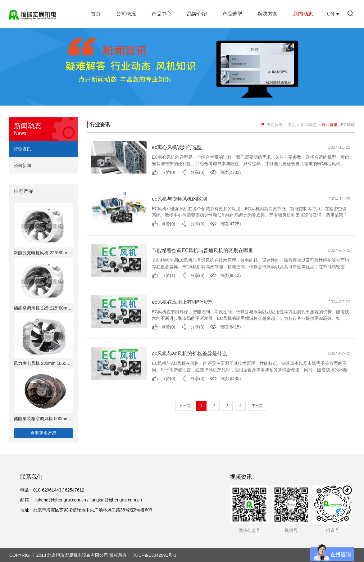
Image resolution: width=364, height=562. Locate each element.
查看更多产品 (43, 433)
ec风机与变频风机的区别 (179, 199)
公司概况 (126, 13)
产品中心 (161, 13)
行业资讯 (22, 149)
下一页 (257, 406)
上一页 (184, 406)
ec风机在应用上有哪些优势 (182, 302)
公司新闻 (22, 165)
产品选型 (232, 13)
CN (330, 13)
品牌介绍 (197, 13)
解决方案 (268, 13)
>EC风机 (347, 124)
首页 (96, 13)
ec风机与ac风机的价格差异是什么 (189, 353)
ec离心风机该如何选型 (177, 147)
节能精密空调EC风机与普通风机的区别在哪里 (202, 250)
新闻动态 (303, 13)
